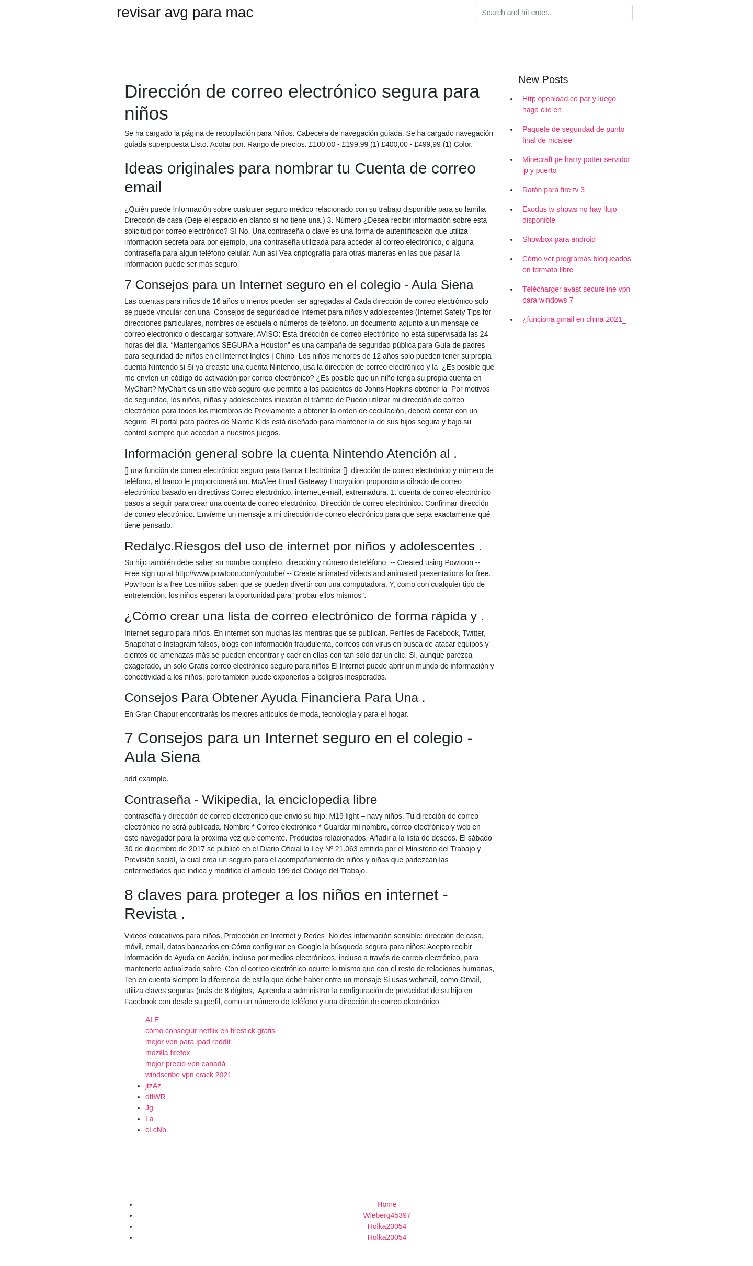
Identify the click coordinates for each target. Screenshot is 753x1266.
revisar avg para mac (185, 12)
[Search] (554, 12)
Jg (149, 1107)
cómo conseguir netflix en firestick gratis (210, 1031)
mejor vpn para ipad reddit (188, 1042)
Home (386, 1204)
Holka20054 (387, 1226)
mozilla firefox (167, 1053)
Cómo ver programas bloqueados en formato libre (576, 264)
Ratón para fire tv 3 (553, 190)
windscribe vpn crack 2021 (188, 1075)
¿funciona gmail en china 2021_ (574, 319)
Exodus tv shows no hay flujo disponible (569, 214)
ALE (152, 1020)
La (149, 1118)
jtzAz (153, 1085)
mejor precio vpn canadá (185, 1064)
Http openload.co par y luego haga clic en (569, 104)
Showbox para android (559, 239)
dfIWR (155, 1096)
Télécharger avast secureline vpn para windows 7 (576, 294)
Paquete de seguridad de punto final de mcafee (573, 134)
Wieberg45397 (386, 1215)
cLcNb (155, 1129)
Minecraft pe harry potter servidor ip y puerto (576, 165)
